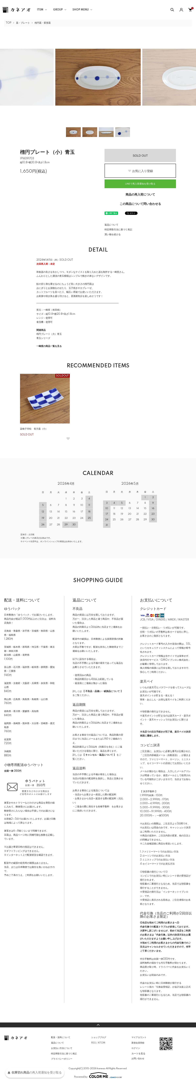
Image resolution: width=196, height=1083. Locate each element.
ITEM (40, 10)
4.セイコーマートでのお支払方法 (157, 864)
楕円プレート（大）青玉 (49, 334)
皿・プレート (23, 23)
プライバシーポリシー (61, 1059)
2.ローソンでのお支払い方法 (155, 856)
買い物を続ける (113, 234)
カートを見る (138, 1053)
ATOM (101, 1043)
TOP (8, 23)
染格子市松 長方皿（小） (34, 429)
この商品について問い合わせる (140, 204)
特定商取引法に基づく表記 (118, 229)
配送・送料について (60, 1037)
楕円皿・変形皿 (43, 23)
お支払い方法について (61, 1048)
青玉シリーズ (43, 338)
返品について (111, 225)
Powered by (98, 1075)
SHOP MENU (81, 10)
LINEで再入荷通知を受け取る (140, 183)
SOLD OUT (140, 155)
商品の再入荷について (140, 194)
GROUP (58, 10)
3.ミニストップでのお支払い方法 (157, 859)
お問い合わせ (137, 1058)
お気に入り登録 (140, 171)
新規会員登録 (137, 1043)
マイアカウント (138, 1037)
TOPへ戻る (98, 1024)
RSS (93, 1043)
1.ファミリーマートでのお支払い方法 (159, 851)
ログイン (135, 1048)
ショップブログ (98, 1037)
